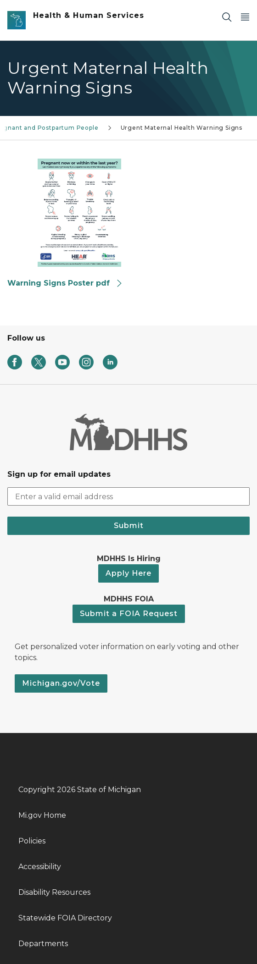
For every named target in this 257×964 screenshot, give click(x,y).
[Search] (226, 16)
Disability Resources (54, 892)
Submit (129, 525)
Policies (31, 841)
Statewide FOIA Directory (65, 918)
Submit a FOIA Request (129, 613)
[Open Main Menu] (245, 16)
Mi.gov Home (42, 815)
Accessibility (39, 866)
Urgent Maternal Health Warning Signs (182, 127)
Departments (43, 943)
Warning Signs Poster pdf (65, 283)
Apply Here (128, 573)
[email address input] (128, 496)
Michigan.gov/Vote (61, 683)
